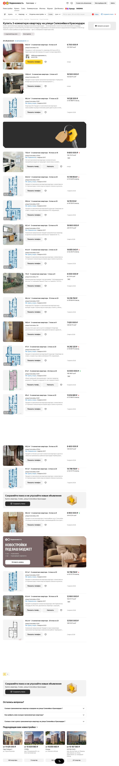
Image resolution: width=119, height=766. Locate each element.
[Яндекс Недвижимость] (15, 3)
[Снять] (23, 8)
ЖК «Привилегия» (30, 157)
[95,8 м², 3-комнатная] (14, 211)
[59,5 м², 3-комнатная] (14, 332)
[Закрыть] (115, 14)
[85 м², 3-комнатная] (14, 405)
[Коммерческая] (32, 8)
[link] (112, 3)
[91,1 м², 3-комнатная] (14, 479)
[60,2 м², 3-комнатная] (14, 456)
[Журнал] (50, 8)
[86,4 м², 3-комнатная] (14, 108)
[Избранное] (67, 3)
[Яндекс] (4, 3)
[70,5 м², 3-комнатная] (14, 163)
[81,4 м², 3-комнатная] (14, 606)
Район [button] (96, 14)
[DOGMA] (79, 8)
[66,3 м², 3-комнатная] (14, 523)
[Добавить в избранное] (45, 62)
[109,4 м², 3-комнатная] (14, 84)
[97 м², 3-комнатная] (14, 357)
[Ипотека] (42, 8)
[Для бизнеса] (59, 8)
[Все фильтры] (5, 14)
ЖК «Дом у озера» (30, 103)
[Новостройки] (8, 8)
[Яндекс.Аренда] (69, 8)
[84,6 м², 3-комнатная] (14, 187)
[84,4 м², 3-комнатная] (14, 631)
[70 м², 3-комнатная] (14, 284)
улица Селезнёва (30, 47)
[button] (71, 3)
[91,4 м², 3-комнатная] (14, 260)
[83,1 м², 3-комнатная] (14, 235)
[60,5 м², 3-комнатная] (14, 57)
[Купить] (16, 8)
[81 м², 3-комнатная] (14, 381)
